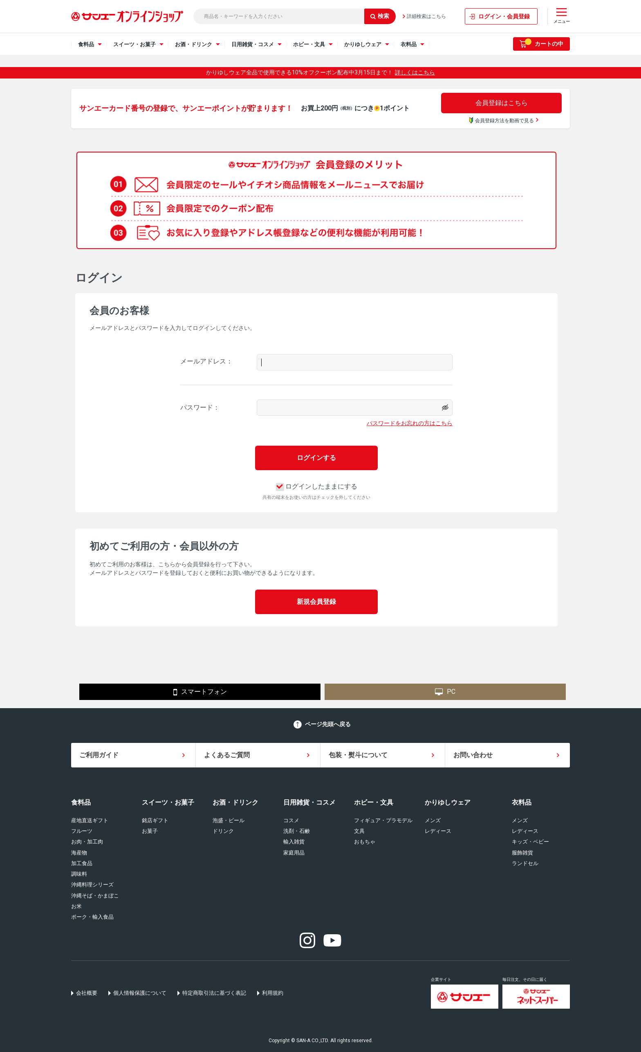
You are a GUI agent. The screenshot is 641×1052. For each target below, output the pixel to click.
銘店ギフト (155, 820)
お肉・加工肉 (87, 842)
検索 (379, 16)
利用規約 (272, 993)
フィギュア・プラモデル (383, 820)
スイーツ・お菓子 (168, 802)
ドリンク (223, 831)
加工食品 (81, 863)
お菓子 (150, 831)
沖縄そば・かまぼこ (95, 896)
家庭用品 (294, 853)
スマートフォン (200, 692)
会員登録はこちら (501, 103)
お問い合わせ (473, 755)
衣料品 (521, 802)
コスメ (291, 820)
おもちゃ (364, 842)
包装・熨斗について (358, 755)
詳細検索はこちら (426, 16)
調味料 (79, 874)
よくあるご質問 (227, 755)
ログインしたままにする (316, 486)
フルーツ (81, 831)
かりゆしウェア (448, 802)
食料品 (81, 802)
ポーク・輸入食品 (92, 917)
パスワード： (200, 407)
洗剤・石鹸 (296, 831)
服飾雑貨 (522, 853)
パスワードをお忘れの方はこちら (410, 423)
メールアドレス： (206, 361)
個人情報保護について (139, 993)
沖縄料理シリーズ (92, 885)
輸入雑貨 (294, 842)
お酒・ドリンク (235, 802)
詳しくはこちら (415, 72)
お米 (76, 906)
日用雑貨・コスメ (309, 802)
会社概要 (86, 993)
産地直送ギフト (89, 820)
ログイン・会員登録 (504, 16)
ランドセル (525, 863)
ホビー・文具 (373, 802)
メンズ (433, 820)
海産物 (79, 853)
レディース (438, 831)
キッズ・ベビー (530, 842)
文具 (359, 831)
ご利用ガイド (99, 755)
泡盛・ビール (228, 820)
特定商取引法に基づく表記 (214, 993)
